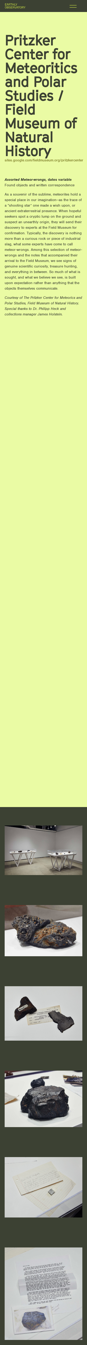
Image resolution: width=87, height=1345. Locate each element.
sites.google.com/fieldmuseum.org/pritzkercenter (44, 160)
